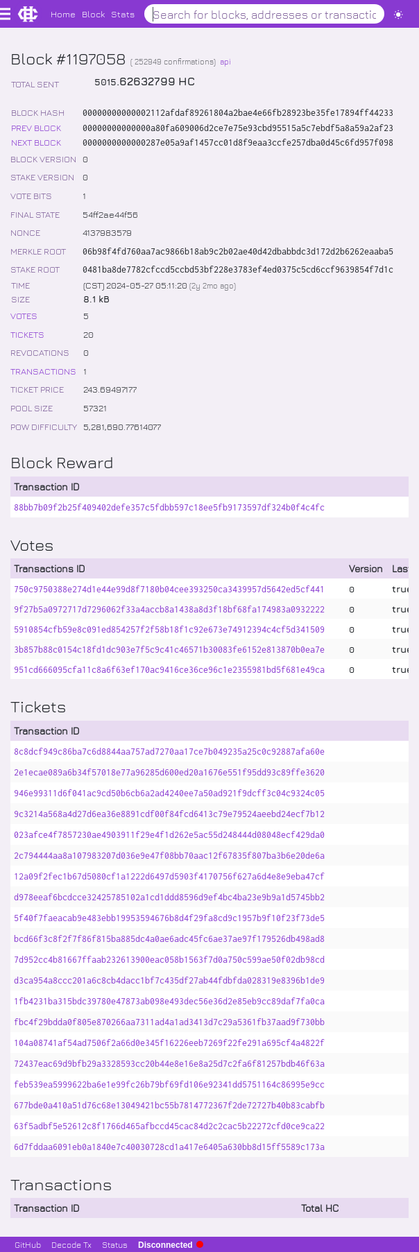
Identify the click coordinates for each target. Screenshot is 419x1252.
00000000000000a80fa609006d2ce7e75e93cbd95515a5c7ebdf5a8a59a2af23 (238, 128)
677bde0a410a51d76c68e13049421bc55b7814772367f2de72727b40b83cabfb (169, 1105)
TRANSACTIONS (43, 371)
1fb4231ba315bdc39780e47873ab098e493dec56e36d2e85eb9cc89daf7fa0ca (169, 1001)
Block (93, 13)
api (225, 61)
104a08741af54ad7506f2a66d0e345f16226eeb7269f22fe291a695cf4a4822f (169, 1043)
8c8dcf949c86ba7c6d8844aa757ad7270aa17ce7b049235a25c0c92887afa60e (169, 751)
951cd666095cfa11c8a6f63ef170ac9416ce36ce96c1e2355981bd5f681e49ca (169, 669)
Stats (123, 13)
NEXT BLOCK (36, 142)
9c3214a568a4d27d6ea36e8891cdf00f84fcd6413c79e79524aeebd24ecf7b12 (169, 814)
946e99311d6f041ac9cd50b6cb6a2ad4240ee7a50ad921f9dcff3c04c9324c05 (169, 793)
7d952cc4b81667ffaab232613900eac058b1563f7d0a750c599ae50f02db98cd (169, 959)
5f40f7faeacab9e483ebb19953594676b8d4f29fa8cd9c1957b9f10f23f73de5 (169, 918)
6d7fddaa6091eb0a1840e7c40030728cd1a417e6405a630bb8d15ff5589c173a (169, 1147)
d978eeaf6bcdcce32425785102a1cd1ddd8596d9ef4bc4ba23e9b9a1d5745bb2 (169, 897)
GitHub (28, 1244)
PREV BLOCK (36, 127)
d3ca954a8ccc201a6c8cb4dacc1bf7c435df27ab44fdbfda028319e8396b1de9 (169, 980)
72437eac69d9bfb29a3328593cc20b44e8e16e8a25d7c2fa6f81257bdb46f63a (169, 1063)
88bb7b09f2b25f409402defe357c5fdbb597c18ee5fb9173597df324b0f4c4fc (169, 507)
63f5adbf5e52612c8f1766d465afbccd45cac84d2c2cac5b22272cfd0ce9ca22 (169, 1126)
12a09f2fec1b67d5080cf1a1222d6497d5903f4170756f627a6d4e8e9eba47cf (169, 876)
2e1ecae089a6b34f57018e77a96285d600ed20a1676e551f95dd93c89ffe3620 (169, 772)
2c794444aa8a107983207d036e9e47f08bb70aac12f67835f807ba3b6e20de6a (169, 855)
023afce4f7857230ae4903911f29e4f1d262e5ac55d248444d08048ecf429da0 (169, 835)
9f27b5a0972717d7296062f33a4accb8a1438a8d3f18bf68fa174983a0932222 (169, 609)
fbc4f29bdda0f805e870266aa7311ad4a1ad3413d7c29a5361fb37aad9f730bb (169, 1022)
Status (115, 1244)
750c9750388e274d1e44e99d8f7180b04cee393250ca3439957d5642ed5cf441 (169, 589)
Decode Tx (71, 1244)
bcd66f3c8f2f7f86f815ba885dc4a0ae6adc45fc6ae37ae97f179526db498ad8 (169, 939)
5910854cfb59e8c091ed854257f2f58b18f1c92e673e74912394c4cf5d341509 (169, 629)
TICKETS (27, 334)
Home (63, 13)
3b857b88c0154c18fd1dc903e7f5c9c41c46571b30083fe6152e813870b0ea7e (169, 649)
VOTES (23, 315)
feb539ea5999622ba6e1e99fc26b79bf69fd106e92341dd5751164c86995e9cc (169, 1084)
